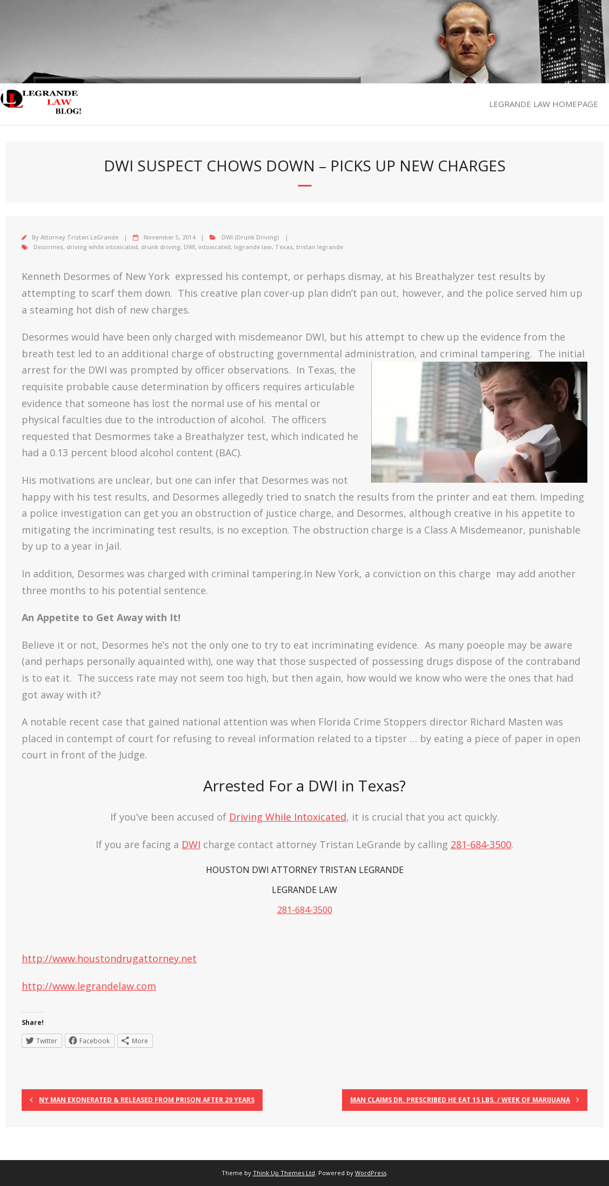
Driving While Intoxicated (287, 816)
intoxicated (214, 247)
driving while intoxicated (102, 247)
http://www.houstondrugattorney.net (109, 958)
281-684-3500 (481, 844)
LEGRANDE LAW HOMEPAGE (543, 103)
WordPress (370, 1173)
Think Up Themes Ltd (284, 1173)
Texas (284, 247)
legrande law (253, 247)
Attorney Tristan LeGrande (79, 237)
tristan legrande (319, 247)
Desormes (48, 247)
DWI (189, 247)
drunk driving (160, 247)
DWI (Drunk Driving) (250, 237)
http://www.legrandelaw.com (89, 986)
